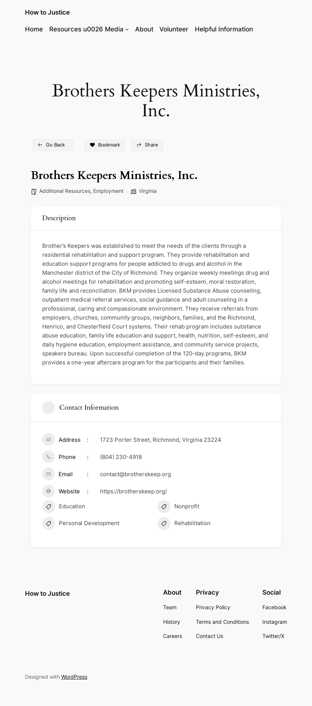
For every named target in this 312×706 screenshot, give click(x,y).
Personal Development (80, 524)
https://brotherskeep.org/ (133, 491)
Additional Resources (64, 191)
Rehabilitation (183, 524)
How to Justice (47, 12)
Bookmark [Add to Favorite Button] (105, 145)
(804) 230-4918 (121, 456)
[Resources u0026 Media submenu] (127, 29)
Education (63, 507)
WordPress (74, 676)
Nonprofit (178, 507)
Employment (108, 191)
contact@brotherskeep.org (135, 474)
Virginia (148, 191)
